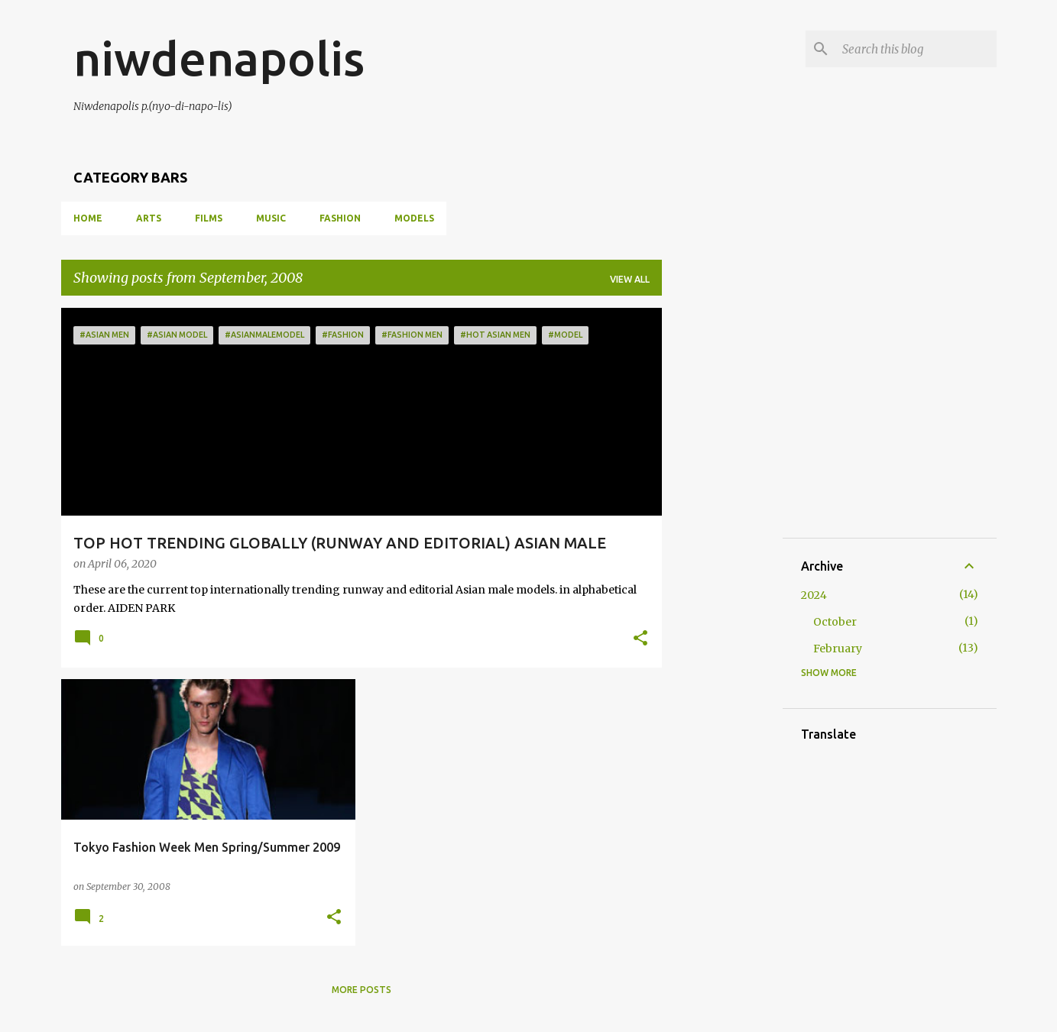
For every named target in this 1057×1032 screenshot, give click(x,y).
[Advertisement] (788, 403)
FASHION (340, 218)
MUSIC (271, 218)
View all (630, 279)
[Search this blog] (916, 49)
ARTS (148, 218)
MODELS (414, 218)
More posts (361, 990)
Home (87, 218)
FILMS (208, 218)
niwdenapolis (219, 58)
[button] (640, 639)
